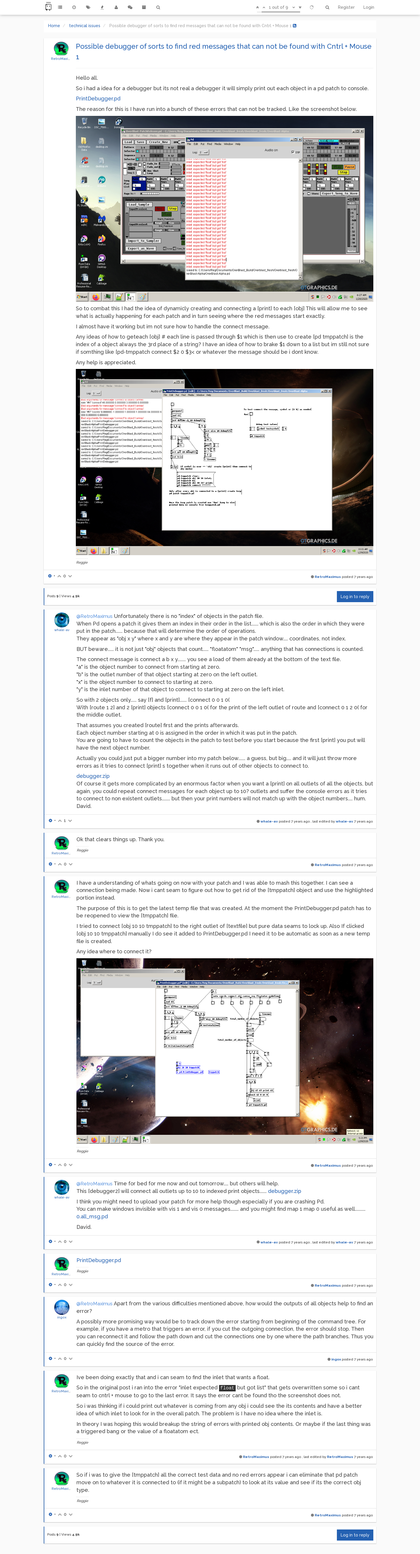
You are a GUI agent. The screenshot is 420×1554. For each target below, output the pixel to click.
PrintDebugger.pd (98, 98)
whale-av (61, 630)
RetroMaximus (63, 59)
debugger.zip (93, 776)
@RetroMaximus (94, 616)
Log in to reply (355, 596)
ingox (61, 1317)
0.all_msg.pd (92, 1216)
